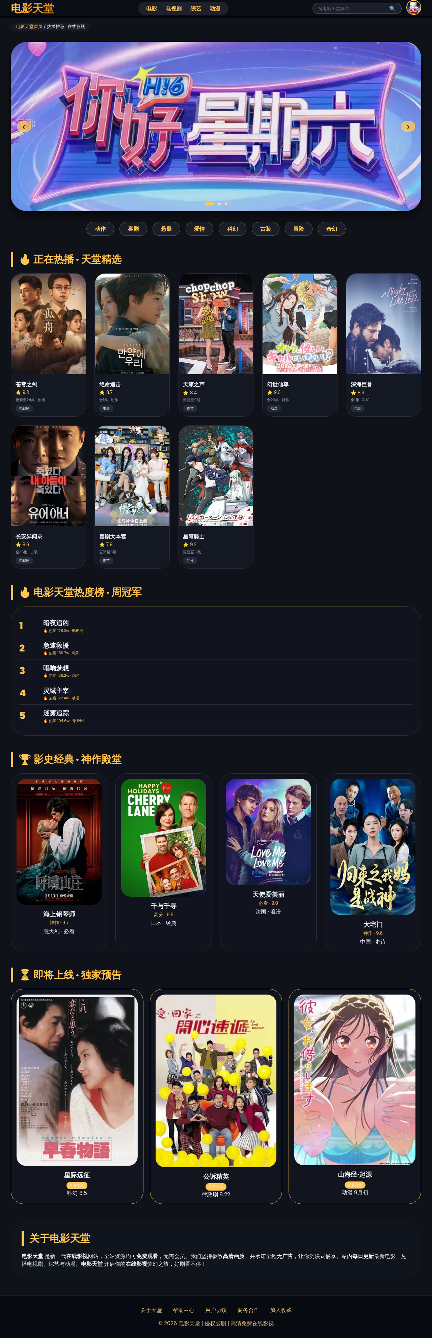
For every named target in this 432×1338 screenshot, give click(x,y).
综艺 (195, 8)
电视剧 (173, 8)
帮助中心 (183, 1310)
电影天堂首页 (29, 26)
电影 (151, 8)
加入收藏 (281, 1310)
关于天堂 (151, 1310)
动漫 (215, 8)
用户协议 (216, 1310)
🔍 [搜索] (392, 8)
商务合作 (248, 1310)
